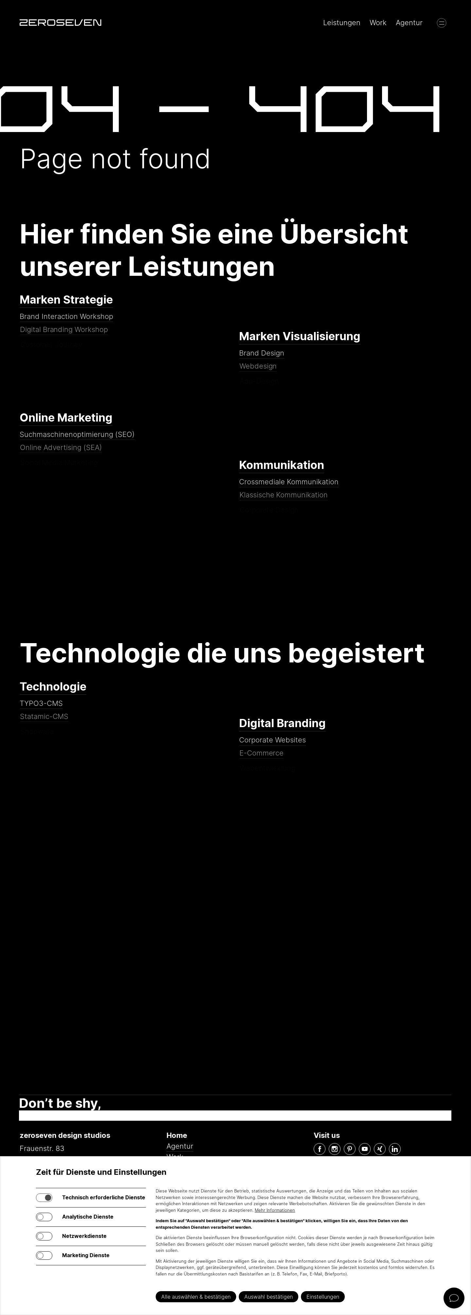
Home (176, 1135)
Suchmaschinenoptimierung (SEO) (77, 440)
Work (378, 22)
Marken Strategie (66, 299)
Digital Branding (282, 723)
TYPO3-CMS (41, 709)
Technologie (53, 686)
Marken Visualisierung (299, 336)
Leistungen (341, 22)
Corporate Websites (273, 745)
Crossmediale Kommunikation (289, 487)
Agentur (409, 22)
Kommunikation (281, 465)
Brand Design (262, 359)
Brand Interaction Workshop (66, 322)
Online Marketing (66, 417)
